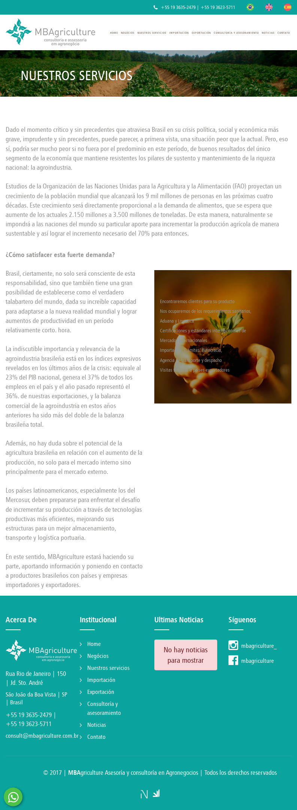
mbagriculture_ (252, 645)
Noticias (268, 32)
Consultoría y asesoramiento (236, 32)
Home (114, 32)
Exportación (201, 32)
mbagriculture (251, 660)
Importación (179, 32)
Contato (284, 32)
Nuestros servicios (151, 32)
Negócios (127, 32)
